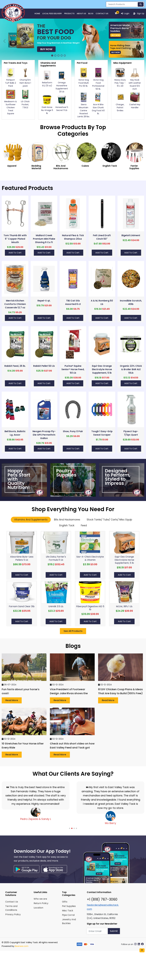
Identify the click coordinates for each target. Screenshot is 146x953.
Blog (90, 13)
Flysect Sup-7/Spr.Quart (130, 433)
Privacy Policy (13, 914)
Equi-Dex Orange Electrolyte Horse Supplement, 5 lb (102, 369)
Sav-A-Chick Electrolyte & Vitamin (90, 558)
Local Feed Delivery (52, 13)
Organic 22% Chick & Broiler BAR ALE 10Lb (131, 369)
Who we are (40, 898)
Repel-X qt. (43, 300)
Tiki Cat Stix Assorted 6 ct (73, 302)
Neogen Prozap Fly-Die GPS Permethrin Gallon (44, 435)
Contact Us (102, 13)
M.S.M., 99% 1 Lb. (124, 606)
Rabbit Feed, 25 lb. (15, 366)
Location (38, 907)
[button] (52, 56)
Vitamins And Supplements (30, 519)
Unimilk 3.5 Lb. (56, 606)
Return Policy (41, 903)
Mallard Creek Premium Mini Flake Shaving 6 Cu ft (44, 239)
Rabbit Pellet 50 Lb (44, 366)
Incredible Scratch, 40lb (131, 302)
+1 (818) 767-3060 (102, 899)
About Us (81, 13)
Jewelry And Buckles (69, 921)
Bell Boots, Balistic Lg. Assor (15, 433)
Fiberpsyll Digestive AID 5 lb (90, 608)
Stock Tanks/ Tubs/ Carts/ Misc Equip (109, 519)
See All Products (73, 631)
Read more (11, 700)
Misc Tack (67, 910)
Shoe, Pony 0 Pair (73, 431)
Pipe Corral (68, 915)
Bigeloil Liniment (130, 235)
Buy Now (46, 49)
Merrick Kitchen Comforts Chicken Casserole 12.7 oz (15, 304)
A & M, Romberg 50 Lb (102, 302)
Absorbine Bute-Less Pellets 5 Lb (21, 558)
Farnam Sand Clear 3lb (22, 606)
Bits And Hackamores (67, 519)
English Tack (66, 525)
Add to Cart (15, 252)
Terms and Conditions (11, 908)
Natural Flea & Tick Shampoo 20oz (73, 237)
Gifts (64, 901)
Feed (84, 525)
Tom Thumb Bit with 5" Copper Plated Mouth (15, 239)
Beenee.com (21, 946)
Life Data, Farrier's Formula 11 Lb (56, 558)
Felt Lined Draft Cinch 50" (102, 237)
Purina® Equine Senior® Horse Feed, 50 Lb (72, 369)
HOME (37, 13)
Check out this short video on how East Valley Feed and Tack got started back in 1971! (72, 747)
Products (69, 13)
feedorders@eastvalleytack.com (103, 906)
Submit (114, 931)
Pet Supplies (69, 906)
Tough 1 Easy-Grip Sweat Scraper (101, 433)
